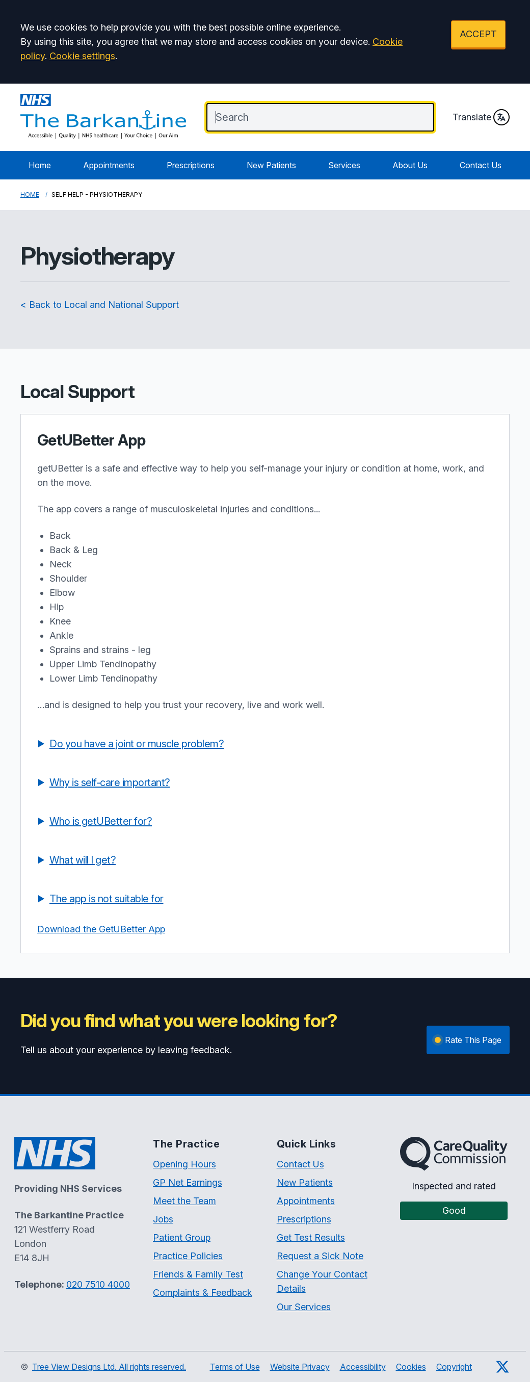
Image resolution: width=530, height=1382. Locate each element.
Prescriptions (191, 165)
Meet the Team (184, 1200)
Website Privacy (300, 1367)
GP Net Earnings (187, 1182)
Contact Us (480, 165)
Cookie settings (82, 55)
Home (40, 165)
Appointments (109, 165)
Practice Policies (188, 1255)
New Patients (271, 165)
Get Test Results (311, 1237)
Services (344, 165)
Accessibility (363, 1367)
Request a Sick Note (320, 1255)
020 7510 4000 (98, 1284)
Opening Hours (184, 1164)
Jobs (163, 1219)
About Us (410, 165)
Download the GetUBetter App (101, 929)
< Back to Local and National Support (99, 304)
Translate (481, 117)
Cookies (411, 1367)
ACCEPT (478, 34)
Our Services (304, 1306)
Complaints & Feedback (202, 1292)
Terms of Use (235, 1367)
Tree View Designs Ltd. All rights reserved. (109, 1367)
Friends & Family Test (198, 1274)
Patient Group (181, 1237)
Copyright (454, 1367)
